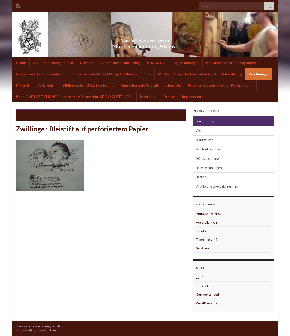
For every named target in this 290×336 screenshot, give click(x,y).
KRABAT (155, 62)
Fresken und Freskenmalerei (39, 74)
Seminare (202, 248)
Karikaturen (204, 140)
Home (21, 62)
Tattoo (201, 177)
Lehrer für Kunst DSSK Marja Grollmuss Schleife (110, 74)
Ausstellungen (206, 222)
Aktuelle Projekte (208, 214)
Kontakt (148, 96)
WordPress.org (207, 303)
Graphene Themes (47, 330)
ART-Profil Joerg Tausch (53, 62)
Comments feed (207, 294)
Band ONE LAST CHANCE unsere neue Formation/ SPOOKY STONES (74, 96)
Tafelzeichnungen (209, 168)
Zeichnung (259, 74)
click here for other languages (231, 62)
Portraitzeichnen (208, 149)
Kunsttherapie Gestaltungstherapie (151, 85)
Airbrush (47, 85)
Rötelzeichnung (207, 158)
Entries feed (204, 286)
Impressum (192, 96)
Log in (200, 277)
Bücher (87, 62)
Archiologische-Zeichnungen (217, 186)
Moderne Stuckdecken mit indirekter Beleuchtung (200, 74)
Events (201, 231)
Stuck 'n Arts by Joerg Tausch (145, 38)
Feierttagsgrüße (207, 239)
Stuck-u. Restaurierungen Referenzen (220, 85)
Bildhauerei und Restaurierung (88, 85)
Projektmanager (185, 62)
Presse (169, 96)
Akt (198, 131)
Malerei (23, 85)
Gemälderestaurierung (121, 62)
